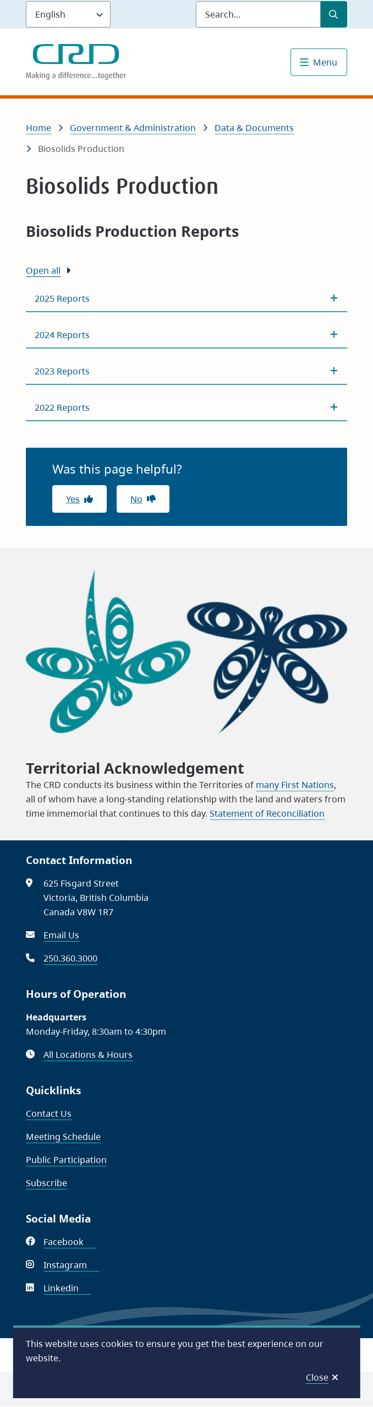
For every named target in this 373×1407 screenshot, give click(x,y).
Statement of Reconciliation (267, 813)
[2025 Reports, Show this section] (186, 298)
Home (38, 128)
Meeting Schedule (63, 1137)
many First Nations (295, 785)
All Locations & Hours (88, 1055)
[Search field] (258, 14)
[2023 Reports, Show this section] (186, 371)
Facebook (69, 1242)
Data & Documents (254, 128)
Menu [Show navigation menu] (325, 62)
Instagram (71, 1265)
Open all (43, 270)
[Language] (68, 14)
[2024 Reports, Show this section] (186, 335)
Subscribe (46, 1183)
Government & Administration (133, 128)
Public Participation (66, 1160)
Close (317, 1377)
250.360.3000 (70, 958)
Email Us (61, 935)
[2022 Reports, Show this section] (186, 407)
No (136, 499)
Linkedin (67, 1288)
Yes (73, 499)
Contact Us (49, 1113)
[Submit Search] (334, 14)
